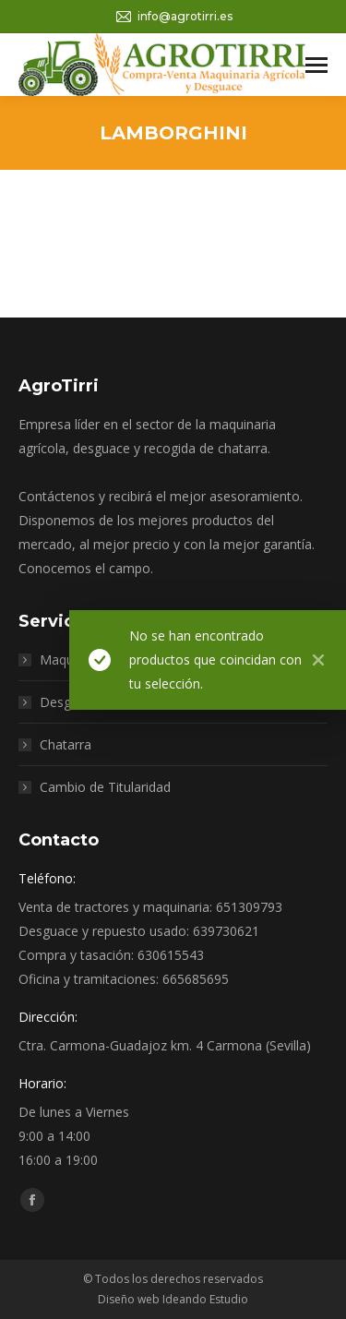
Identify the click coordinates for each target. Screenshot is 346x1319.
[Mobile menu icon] (316, 65)
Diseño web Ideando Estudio (173, 1299)
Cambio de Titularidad (105, 787)
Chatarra (65, 744)
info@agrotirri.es (173, 16)
